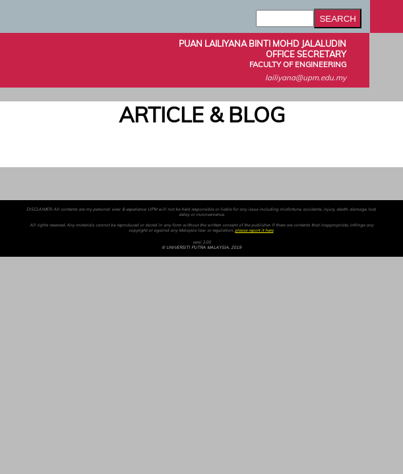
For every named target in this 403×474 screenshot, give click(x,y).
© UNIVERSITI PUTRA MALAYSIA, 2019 (201, 247)
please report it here (254, 230)
